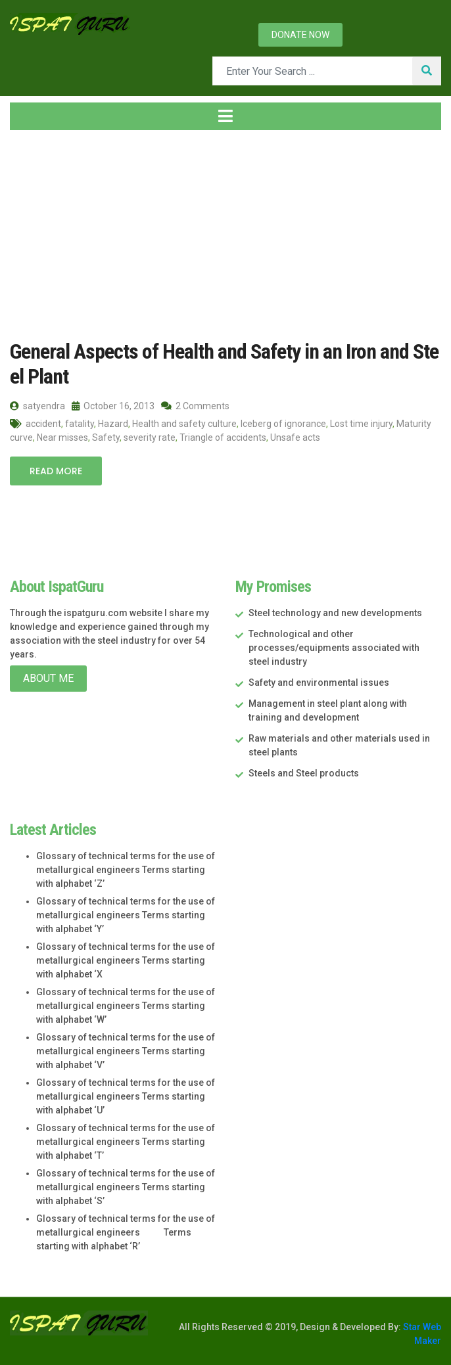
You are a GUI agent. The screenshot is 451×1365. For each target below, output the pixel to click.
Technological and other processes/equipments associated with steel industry (334, 648)
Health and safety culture (184, 423)
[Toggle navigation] (225, 116)
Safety (106, 437)
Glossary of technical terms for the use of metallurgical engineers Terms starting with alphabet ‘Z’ (125, 870)
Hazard (113, 423)
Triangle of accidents (222, 437)
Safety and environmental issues (319, 682)
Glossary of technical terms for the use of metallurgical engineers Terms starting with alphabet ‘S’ (125, 1187)
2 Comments (195, 406)
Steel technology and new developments (335, 613)
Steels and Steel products (304, 773)
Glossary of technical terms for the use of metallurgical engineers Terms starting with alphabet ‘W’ (125, 1006)
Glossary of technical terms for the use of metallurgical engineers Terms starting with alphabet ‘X (125, 960)
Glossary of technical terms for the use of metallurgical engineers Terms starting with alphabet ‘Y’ (125, 915)
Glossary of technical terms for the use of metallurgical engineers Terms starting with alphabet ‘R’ (125, 1232)
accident (43, 423)
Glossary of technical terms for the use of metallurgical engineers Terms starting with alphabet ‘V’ (125, 1051)
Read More (56, 471)
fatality (79, 423)
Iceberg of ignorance (283, 423)
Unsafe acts (295, 437)
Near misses (62, 437)
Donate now (300, 35)
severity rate (150, 437)
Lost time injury (361, 423)
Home (32, 234)
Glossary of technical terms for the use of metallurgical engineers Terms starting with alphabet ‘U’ (125, 1096)
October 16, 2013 (113, 406)
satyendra (37, 406)
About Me (48, 678)
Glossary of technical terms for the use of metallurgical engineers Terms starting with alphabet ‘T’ (125, 1142)
